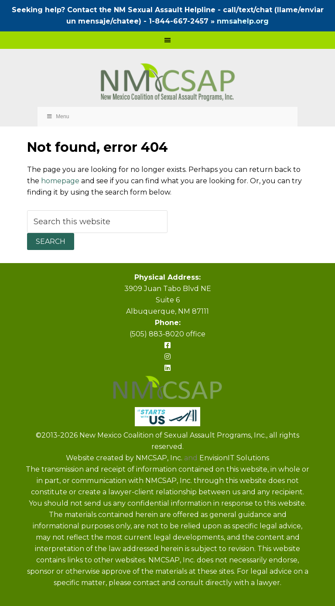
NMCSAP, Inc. (160, 458)
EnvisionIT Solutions (234, 458)
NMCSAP (167, 83)
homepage (60, 181)
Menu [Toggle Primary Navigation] (57, 116)
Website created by (101, 458)
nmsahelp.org (243, 21)
